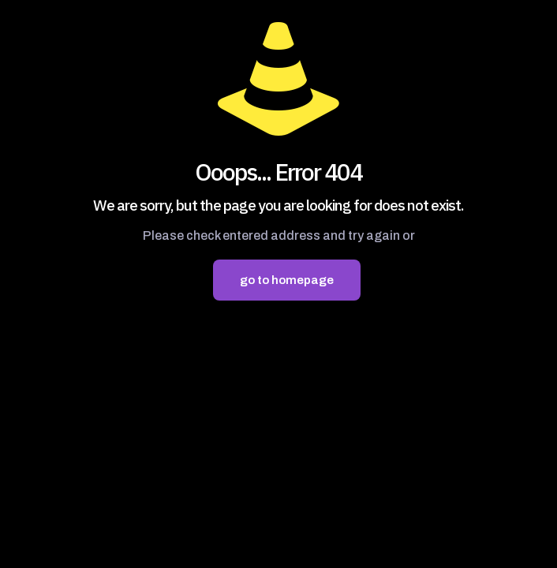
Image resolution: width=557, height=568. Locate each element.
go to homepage (287, 280)
